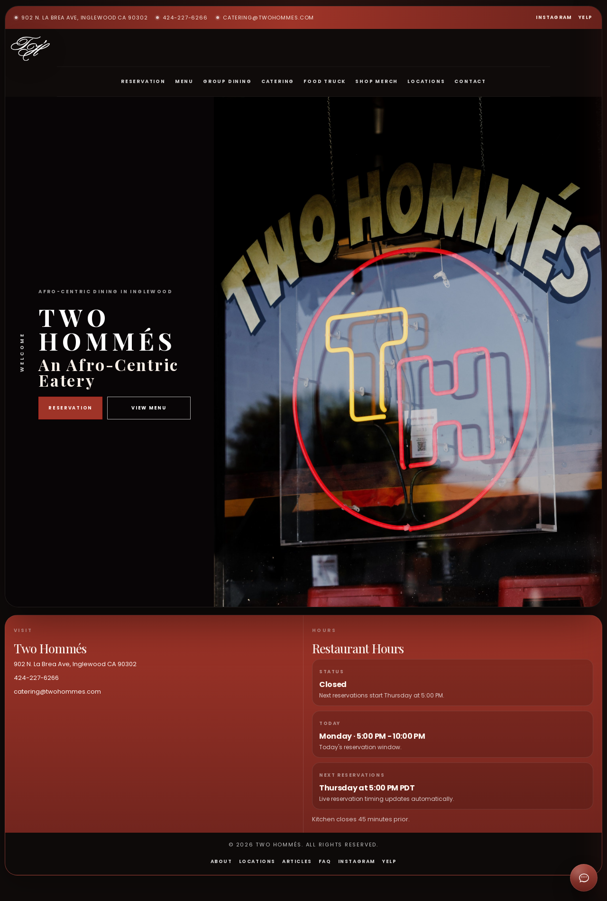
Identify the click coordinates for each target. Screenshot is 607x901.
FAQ (325, 861)
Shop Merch (376, 81)
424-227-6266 (182, 17)
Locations (426, 81)
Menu (184, 81)
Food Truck (325, 81)
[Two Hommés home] (30, 49)
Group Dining (227, 81)
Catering (277, 81)
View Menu (148, 408)
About (221, 861)
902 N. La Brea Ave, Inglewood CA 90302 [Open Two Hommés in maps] (81, 17)
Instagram (554, 17)
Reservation (143, 81)
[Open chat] (584, 878)
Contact (470, 81)
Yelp (585, 17)
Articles (297, 861)
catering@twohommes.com (265, 17)
